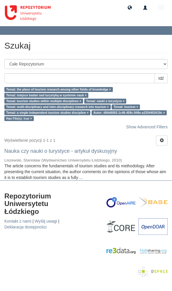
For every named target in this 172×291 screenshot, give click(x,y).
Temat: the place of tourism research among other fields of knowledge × (58, 89)
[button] (129, 7)
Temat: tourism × (126, 107)
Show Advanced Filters (147, 127)
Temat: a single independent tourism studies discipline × (47, 112)
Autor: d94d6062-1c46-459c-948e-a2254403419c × (129, 112)
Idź (161, 78)
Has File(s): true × (19, 118)
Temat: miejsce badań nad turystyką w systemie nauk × (46, 95)
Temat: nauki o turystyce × (105, 101)
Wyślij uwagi (46, 221)
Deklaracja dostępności (25, 227)
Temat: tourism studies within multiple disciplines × (43, 101)
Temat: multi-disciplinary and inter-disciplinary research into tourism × (57, 107)
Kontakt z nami (17, 221)
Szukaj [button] (16, 30)
